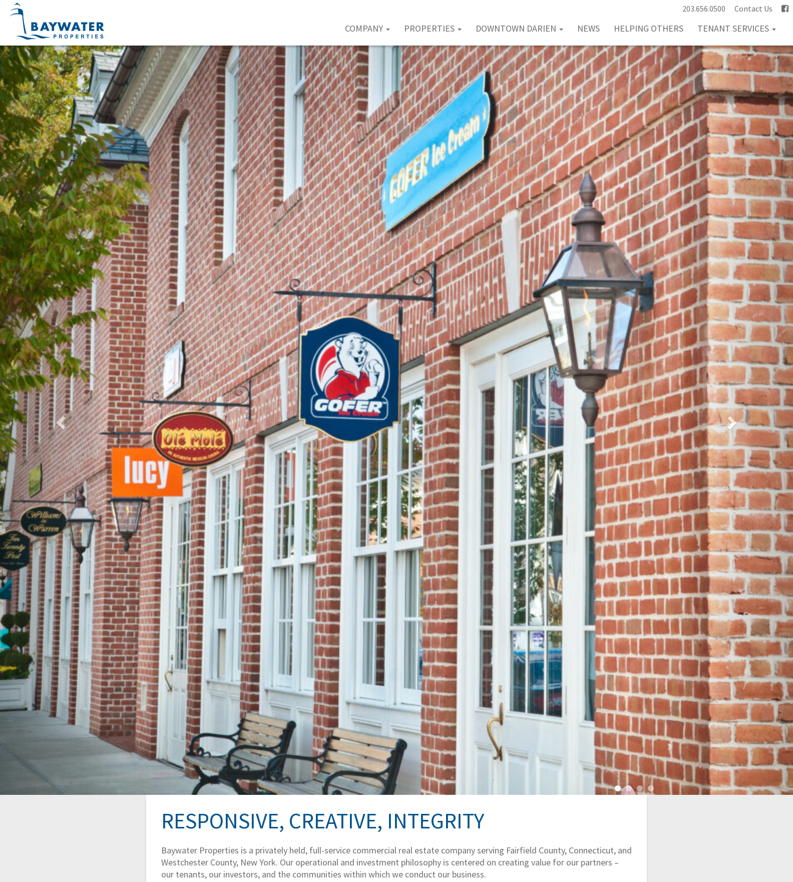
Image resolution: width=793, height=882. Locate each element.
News (588, 28)
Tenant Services (736, 28)
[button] (59, 420)
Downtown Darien (519, 28)
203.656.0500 (703, 9)
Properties (433, 28)
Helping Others (648, 28)
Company (367, 28)
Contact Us (753, 9)
